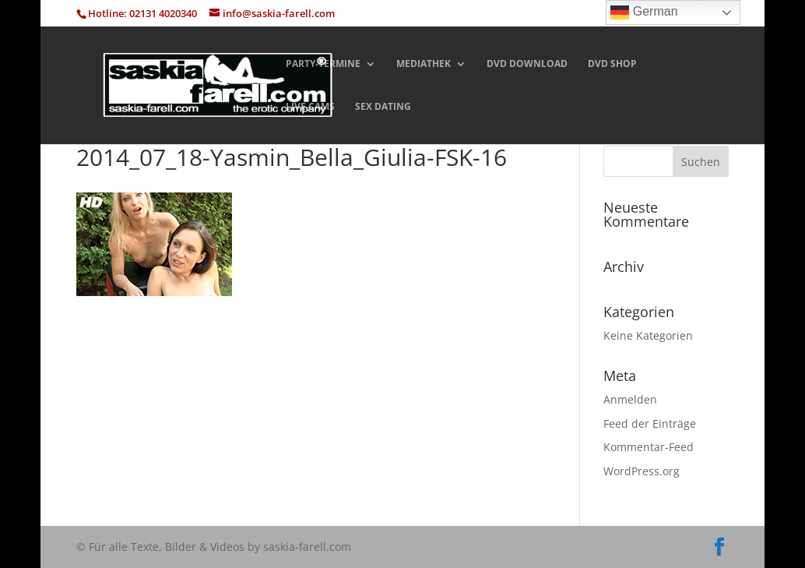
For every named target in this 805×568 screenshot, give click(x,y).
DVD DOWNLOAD (527, 64)
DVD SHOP (612, 64)
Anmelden (630, 399)
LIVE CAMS (310, 107)
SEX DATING (383, 107)
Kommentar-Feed (648, 446)
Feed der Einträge (649, 423)
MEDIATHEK (423, 64)
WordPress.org (641, 471)
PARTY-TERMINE (323, 64)
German (643, 12)
